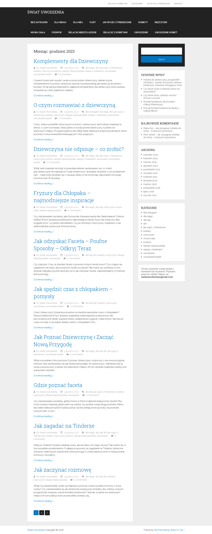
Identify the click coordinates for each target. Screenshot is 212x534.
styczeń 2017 (150, 195)
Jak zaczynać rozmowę (62, 469)
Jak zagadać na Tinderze (64, 425)
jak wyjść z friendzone (158, 4)
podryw (57, 32)
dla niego (60, 22)
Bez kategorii (39, 22)
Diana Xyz (148, 128)
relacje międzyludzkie (82, 32)
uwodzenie (137, 4)
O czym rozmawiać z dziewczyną (74, 104)
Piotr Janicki (149, 134)
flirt (93, 22)
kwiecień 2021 (150, 177)
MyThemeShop (162, 530)
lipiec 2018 (148, 191)
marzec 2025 (150, 162)
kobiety (143, 22)
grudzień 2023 (150, 165)
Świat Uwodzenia (45, 12)
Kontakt (178, 4)
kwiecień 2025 (150, 158)
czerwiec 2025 (150, 154)
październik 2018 (151, 188)
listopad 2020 (150, 180)
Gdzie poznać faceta (58, 385)
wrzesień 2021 (150, 173)
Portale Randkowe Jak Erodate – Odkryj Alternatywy (159, 103)
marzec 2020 (150, 184)
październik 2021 (151, 169)
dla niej (78, 22)
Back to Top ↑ (178, 530)
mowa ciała (38, 32)
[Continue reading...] (43, 95)
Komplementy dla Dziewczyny (71, 61)
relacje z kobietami (117, 4)
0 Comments (64, 74)
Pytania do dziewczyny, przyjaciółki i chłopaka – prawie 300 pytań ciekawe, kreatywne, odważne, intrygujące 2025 (162, 82)
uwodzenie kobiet (166, 32)
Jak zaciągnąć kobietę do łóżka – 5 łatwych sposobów (162, 129)
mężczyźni (161, 22)
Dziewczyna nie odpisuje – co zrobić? (79, 148)
